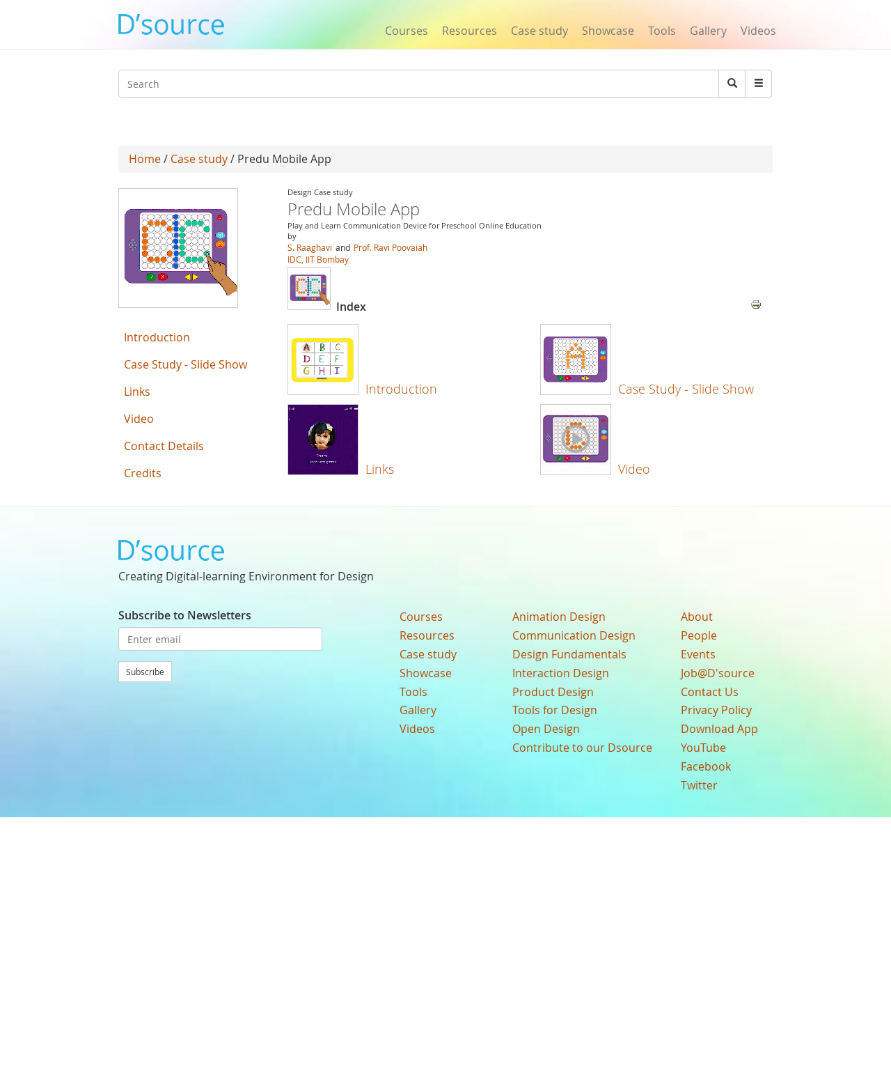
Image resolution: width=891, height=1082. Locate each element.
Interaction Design (560, 673)
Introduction (401, 388)
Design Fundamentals (569, 654)
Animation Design (559, 616)
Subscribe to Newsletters (184, 615)
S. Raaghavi (310, 247)
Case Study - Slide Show (686, 388)
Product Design (553, 692)
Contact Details (164, 446)
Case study (539, 30)
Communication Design (574, 635)
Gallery (708, 30)
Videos (758, 30)
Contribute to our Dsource (582, 747)
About (697, 616)
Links (379, 469)
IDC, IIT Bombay (318, 259)
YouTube (703, 747)
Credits (142, 473)
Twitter (699, 785)
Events (698, 654)
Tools (662, 30)
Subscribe (145, 671)
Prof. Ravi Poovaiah (390, 247)
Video (634, 469)
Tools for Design (554, 710)
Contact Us (710, 692)
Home (145, 159)
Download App (719, 728)
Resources (469, 30)
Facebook (706, 766)
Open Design (546, 728)
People (699, 635)
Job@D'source (718, 673)
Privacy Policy (716, 710)
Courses (406, 30)
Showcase (608, 30)
